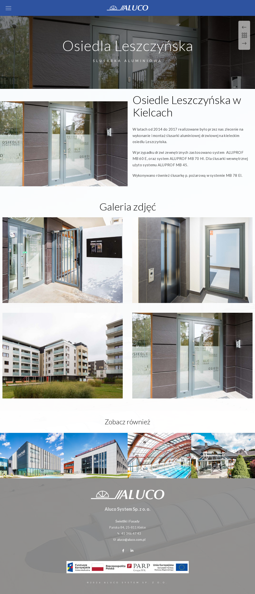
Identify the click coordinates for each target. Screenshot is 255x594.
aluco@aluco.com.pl (131, 540)
